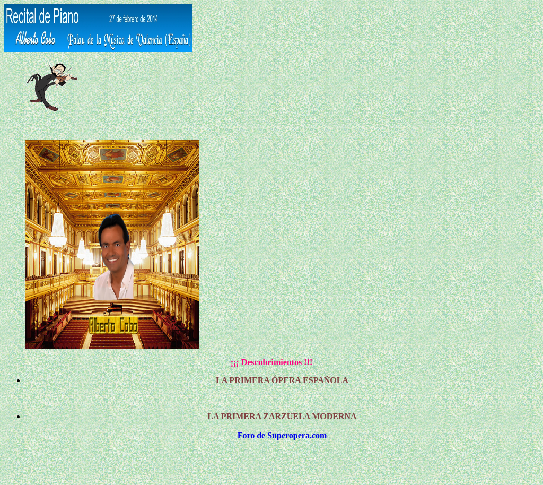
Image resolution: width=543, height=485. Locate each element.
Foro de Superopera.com (282, 435)
